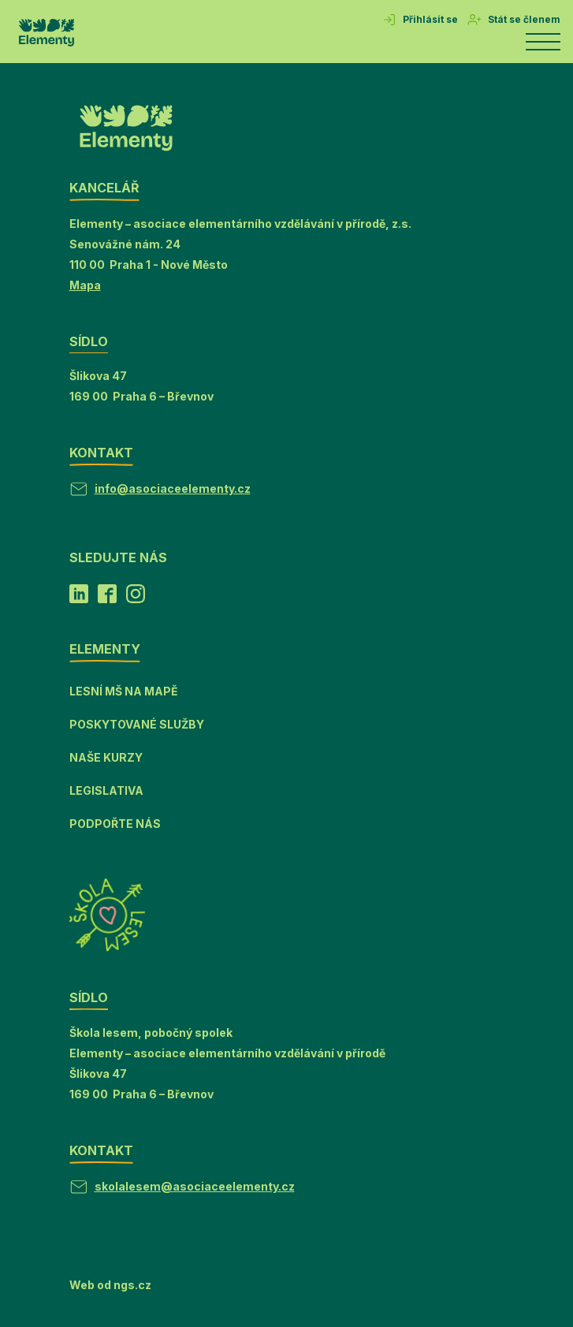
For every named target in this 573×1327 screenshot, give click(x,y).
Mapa (85, 285)
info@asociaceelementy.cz (173, 488)
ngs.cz (132, 1285)
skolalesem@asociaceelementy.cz (195, 1186)
